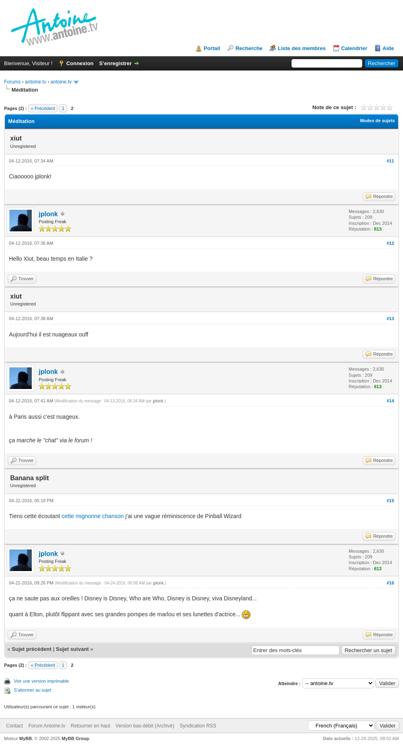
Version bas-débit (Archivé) (145, 726)
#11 (390, 160)
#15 (390, 500)
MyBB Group (75, 738)
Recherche (248, 48)
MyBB (25, 738)
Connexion (80, 63)
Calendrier (354, 48)
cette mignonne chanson (92, 516)
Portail (212, 48)
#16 (390, 582)
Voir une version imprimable (41, 681)
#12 (390, 243)
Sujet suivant (72, 649)
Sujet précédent (32, 649)
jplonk (48, 214)
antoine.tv (35, 82)
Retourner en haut (90, 726)
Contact (14, 726)
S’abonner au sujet (32, 690)
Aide (388, 48)
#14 (390, 400)
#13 (390, 318)
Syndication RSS (198, 726)
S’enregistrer (115, 63)
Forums (12, 82)
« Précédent (43, 108)
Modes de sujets (377, 120)
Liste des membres (302, 48)
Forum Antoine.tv (47, 726)
